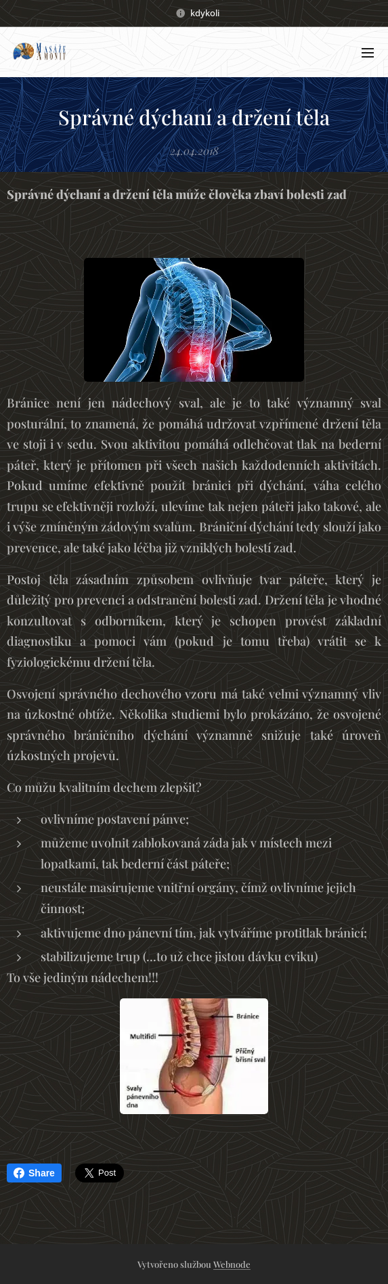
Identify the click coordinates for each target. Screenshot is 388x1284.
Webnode (232, 1264)
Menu (368, 52)
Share (34, 1173)
